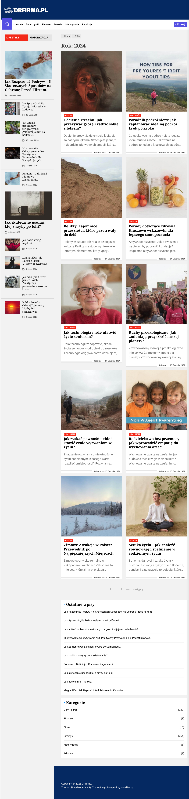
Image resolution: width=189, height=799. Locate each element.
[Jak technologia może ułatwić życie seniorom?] (91, 294)
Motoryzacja (72, 24)
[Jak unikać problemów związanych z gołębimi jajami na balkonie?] (12, 127)
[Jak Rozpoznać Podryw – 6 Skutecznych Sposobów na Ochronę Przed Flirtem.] (28, 65)
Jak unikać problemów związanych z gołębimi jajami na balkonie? (33, 129)
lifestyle (12, 38)
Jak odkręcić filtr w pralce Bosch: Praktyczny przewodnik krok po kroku (34, 283)
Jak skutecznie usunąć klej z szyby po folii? (25, 224)
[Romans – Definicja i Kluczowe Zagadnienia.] (12, 178)
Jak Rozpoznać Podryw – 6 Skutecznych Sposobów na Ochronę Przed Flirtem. (28, 85)
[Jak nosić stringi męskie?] (12, 245)
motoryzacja (39, 38)
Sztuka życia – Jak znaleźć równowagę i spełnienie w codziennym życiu (152, 549)
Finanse (46, 24)
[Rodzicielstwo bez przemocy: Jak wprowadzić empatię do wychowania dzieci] (156, 400)
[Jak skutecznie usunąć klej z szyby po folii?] (28, 205)
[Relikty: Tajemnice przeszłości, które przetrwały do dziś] (91, 187)
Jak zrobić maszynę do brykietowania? (86, 655)
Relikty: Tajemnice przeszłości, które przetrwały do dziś (90, 230)
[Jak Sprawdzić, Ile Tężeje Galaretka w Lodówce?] (12, 108)
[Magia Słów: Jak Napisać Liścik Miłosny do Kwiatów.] (12, 262)
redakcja (97, 152)
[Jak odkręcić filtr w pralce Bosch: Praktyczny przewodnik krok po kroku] (12, 282)
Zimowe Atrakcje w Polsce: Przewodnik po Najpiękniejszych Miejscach (89, 549)
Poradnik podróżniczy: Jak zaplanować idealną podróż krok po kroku (153, 124)
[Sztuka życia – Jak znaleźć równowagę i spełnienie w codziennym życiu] (156, 506)
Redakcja (87, 24)
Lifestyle (18, 24)
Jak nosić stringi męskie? (32, 241)
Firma (67, 727)
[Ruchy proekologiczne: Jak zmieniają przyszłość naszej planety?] (156, 294)
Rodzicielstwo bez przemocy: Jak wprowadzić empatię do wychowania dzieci (155, 442)
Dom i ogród (32, 24)
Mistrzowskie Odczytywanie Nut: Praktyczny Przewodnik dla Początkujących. (34, 154)
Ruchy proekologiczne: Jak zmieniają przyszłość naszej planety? (154, 336)
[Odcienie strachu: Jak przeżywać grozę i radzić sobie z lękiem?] (91, 81)
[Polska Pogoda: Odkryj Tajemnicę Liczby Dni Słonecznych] (12, 307)
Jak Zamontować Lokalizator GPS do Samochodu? (92, 647)
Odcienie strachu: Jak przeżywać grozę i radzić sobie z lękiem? (91, 124)
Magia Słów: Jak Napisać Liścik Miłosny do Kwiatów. (34, 260)
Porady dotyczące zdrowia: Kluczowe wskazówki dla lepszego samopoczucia (153, 230)
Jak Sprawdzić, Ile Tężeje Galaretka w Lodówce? (34, 106)
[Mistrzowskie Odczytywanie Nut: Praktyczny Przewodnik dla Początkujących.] (12, 153)
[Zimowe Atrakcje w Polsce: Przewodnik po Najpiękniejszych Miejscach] (91, 506)
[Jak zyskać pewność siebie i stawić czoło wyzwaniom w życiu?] (91, 400)
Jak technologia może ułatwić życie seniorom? (90, 334)
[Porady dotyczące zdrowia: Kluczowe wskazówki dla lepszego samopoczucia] (156, 187)
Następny (138, 589)
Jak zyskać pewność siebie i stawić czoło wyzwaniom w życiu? (88, 442)
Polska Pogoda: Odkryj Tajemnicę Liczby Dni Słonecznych (33, 307)
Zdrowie (58, 24)
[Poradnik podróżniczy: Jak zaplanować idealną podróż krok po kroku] (156, 81)
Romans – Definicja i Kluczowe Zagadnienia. (89, 664)
